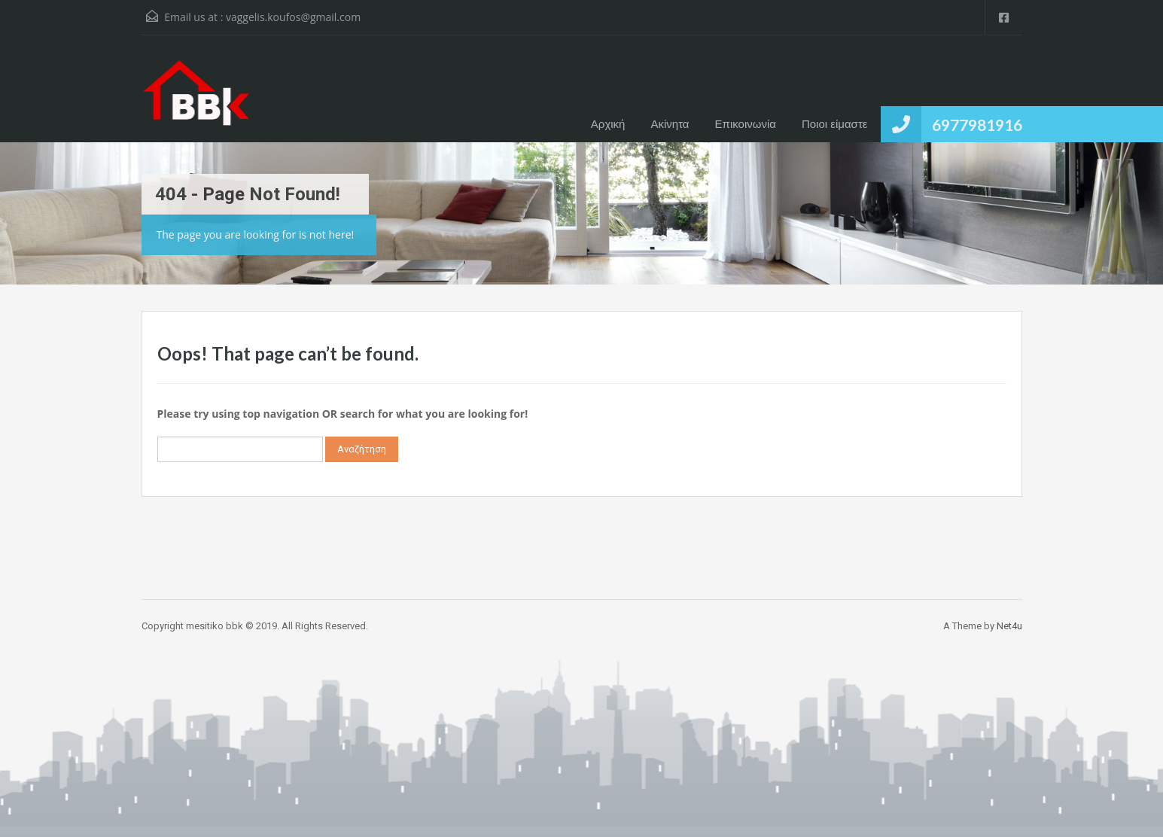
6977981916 (977, 124)
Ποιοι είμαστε (835, 123)
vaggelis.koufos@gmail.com (293, 17)
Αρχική (608, 123)
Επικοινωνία (745, 123)
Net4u (1009, 626)
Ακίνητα (669, 123)
